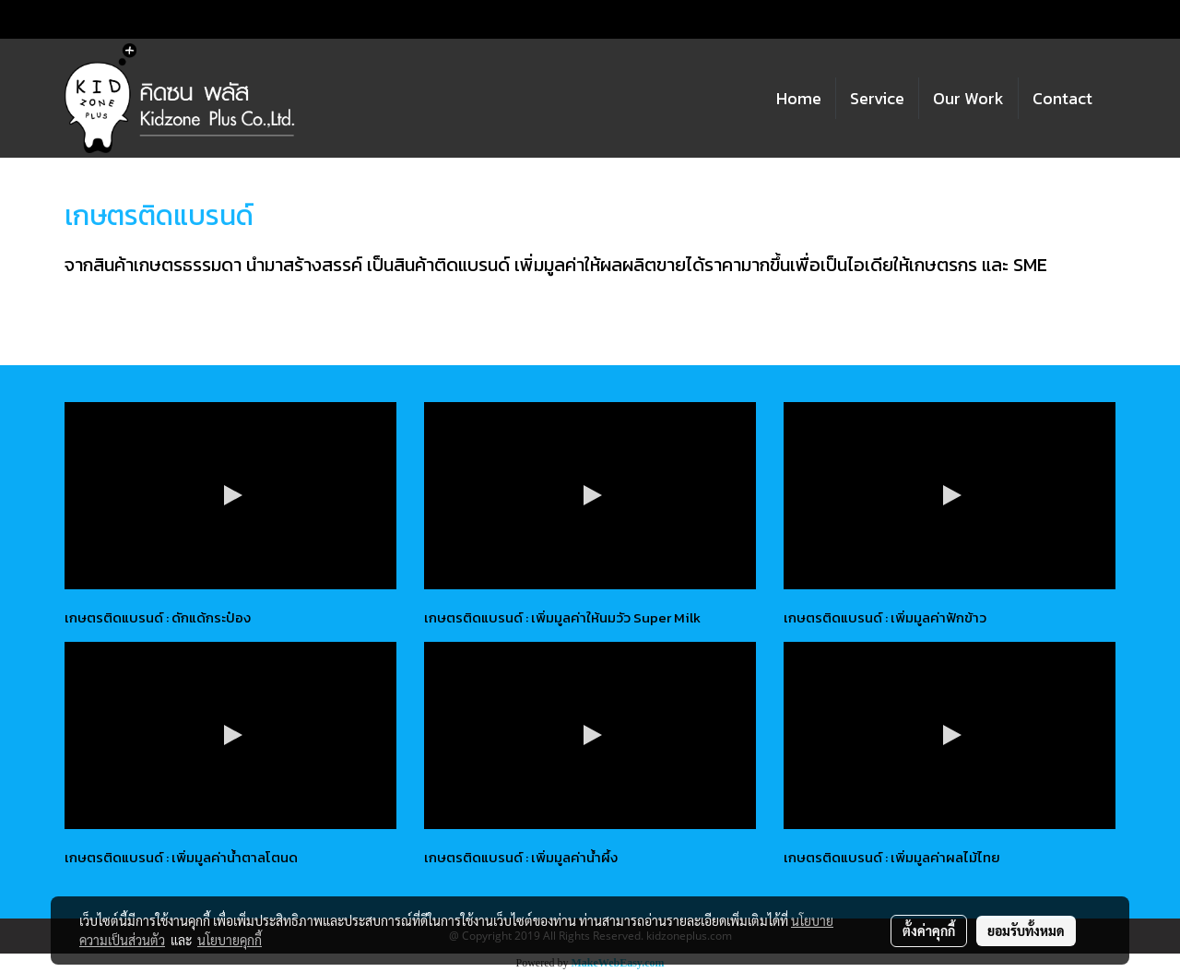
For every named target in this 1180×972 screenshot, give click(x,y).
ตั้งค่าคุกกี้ (929, 930)
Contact (1062, 98)
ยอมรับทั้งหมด (1026, 930)
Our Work (968, 98)
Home (798, 98)
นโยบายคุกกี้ (229, 939)
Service (877, 98)
